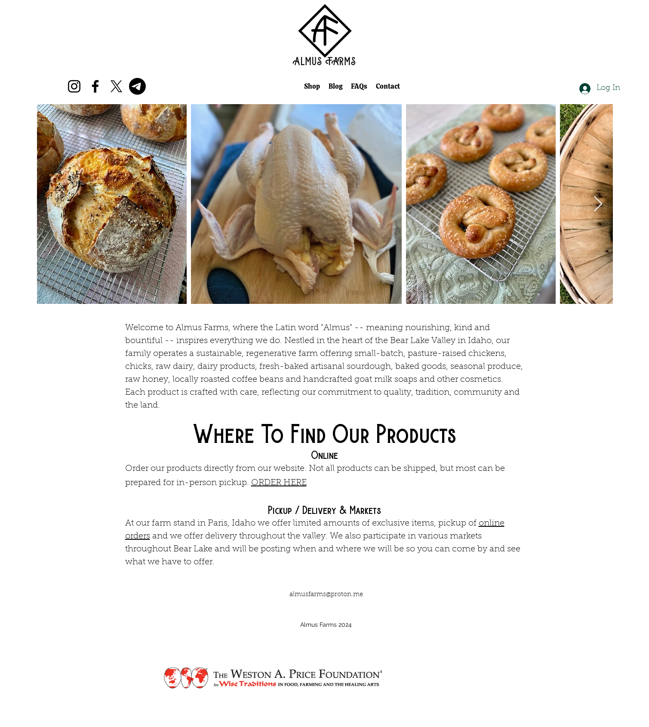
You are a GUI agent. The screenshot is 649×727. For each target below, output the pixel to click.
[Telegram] (137, 86)
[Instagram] (74, 86)
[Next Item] (598, 204)
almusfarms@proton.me (326, 594)
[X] (116, 86)
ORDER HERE (279, 483)
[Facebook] (95, 86)
